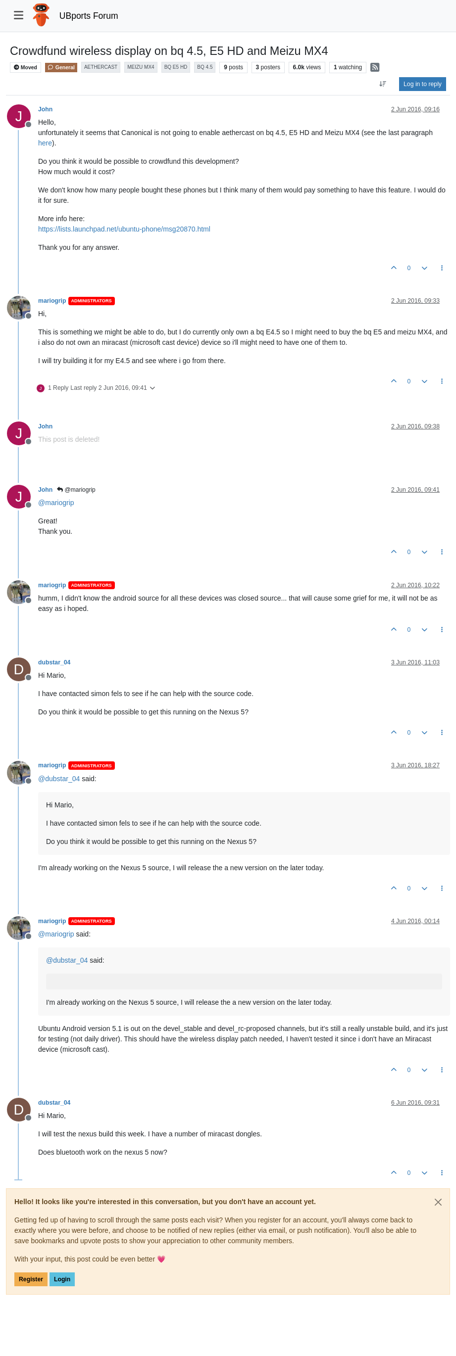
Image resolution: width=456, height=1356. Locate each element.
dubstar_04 (54, 662)
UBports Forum (88, 16)
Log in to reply (423, 84)
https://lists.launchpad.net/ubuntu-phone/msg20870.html (124, 229)
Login (62, 1279)
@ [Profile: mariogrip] (56, 503)
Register (31, 1279)
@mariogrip (76, 489)
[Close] (438, 1202)
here (45, 143)
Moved (25, 67)
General (61, 67)
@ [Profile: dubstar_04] (59, 779)
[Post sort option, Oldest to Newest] (383, 84)
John (45, 109)
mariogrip (52, 300)
